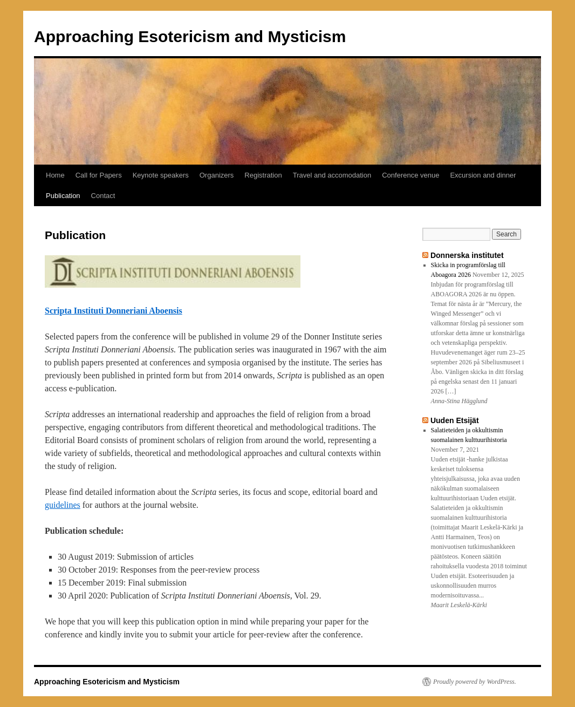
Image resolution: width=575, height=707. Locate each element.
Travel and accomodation (332, 175)
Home (55, 175)
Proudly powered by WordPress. (474, 681)
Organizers (217, 175)
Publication (63, 196)
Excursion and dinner (483, 175)
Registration (263, 175)
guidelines (62, 504)
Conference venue (410, 175)
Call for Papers (99, 175)
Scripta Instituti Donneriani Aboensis (113, 310)
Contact (103, 196)
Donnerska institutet (467, 255)
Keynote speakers (161, 175)
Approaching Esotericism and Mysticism (190, 36)
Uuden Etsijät (454, 420)
